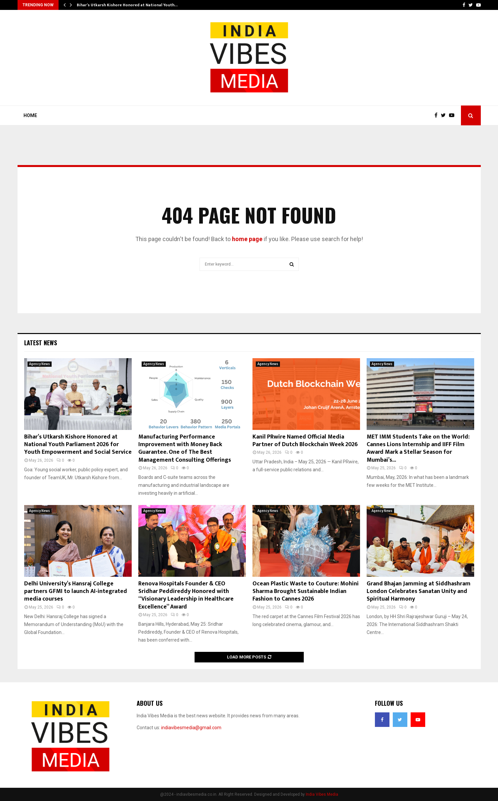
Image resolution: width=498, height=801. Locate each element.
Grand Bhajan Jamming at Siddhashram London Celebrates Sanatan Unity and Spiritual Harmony (419, 591)
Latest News (40, 342)
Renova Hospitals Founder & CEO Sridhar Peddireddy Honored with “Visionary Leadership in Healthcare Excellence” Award (186, 595)
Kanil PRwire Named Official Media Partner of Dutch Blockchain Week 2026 (305, 440)
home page (247, 238)
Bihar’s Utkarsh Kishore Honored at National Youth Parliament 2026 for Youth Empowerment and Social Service (78, 444)
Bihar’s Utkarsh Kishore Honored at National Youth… (127, 5)
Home (30, 115)
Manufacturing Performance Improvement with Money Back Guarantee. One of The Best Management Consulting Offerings (184, 448)
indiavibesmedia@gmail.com (191, 727)
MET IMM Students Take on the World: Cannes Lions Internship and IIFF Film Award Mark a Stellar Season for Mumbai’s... (418, 448)
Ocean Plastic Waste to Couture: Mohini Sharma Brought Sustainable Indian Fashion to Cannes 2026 (305, 591)
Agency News (39, 364)
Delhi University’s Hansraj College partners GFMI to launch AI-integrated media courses (75, 591)
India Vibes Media (322, 794)
